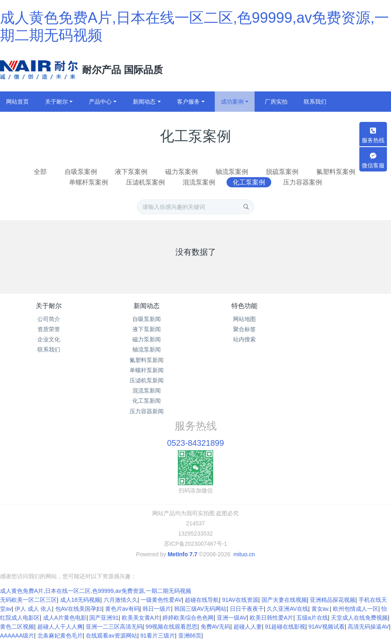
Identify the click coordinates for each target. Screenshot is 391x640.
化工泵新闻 (146, 400)
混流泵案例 (199, 182)
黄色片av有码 (122, 608)
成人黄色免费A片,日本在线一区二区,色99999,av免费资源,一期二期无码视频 (95, 591)
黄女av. (320, 608)
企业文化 (48, 339)
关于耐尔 (49, 305)
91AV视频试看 (327, 626)
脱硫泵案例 (282, 171)
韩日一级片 (157, 608)
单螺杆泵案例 (88, 182)
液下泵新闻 (146, 329)
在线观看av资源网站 (111, 635)
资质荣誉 (48, 329)
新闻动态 (147, 305)
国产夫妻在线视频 (284, 600)
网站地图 (244, 319)
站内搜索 (244, 339)
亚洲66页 (190, 635)
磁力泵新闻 (146, 339)
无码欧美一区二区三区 (28, 600)
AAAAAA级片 (17, 635)
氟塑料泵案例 (335, 171)
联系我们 (48, 349)
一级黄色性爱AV (161, 600)
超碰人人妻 (247, 626)
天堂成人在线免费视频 (359, 617)
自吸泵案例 (81, 171)
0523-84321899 (195, 442)
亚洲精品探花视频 (332, 600)
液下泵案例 (131, 171)
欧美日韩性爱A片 (271, 617)
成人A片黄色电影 (64, 617)
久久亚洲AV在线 (287, 608)
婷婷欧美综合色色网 (188, 617)
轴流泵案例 (232, 171)
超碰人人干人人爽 (60, 626)
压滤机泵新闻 (147, 380)
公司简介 (48, 319)
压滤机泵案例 (145, 182)
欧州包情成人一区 (355, 608)
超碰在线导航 (202, 600)
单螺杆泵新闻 (147, 370)
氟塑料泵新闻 (147, 360)
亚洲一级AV (232, 617)
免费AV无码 (216, 626)
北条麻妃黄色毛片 (60, 635)
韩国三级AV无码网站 (200, 608)
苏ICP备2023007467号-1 (195, 543)
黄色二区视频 (17, 626)
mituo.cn (244, 554)
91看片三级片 (157, 635)
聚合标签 (244, 329)
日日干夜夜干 (247, 608)
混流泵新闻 (146, 390)
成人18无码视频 (80, 600)
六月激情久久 (121, 600)
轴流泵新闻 (146, 349)
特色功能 (244, 305)
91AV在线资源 (240, 600)
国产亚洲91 (104, 617)
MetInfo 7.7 (182, 554)
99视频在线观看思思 (172, 626)
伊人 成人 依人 (33, 608)
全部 (40, 171)
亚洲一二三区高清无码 (114, 626)
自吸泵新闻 (146, 319)
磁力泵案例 (181, 171)
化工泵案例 (249, 182)
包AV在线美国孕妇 (78, 608)
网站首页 (17, 101)
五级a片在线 (312, 617)
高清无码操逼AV (368, 626)
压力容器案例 (302, 182)
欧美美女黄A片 (141, 617)
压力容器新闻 (147, 411)
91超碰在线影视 (285, 626)
